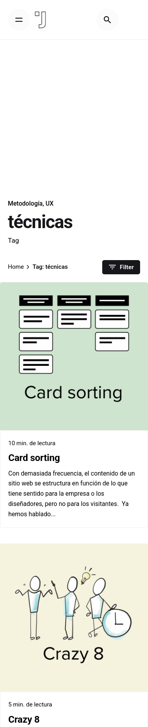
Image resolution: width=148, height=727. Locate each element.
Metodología (25, 203)
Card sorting (34, 457)
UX (49, 203)
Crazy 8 (23, 719)
